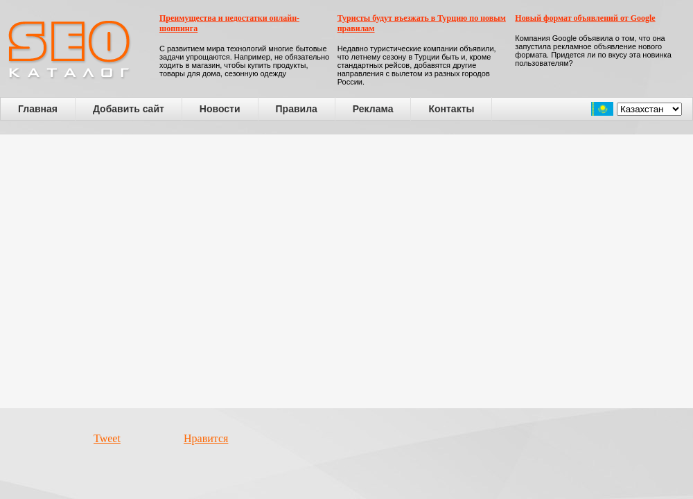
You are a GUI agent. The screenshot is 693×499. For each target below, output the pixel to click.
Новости (220, 108)
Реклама (373, 108)
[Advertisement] (130, 271)
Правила (296, 108)
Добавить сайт (128, 108)
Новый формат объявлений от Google (585, 18)
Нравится (206, 438)
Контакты (451, 108)
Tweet (107, 438)
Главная (38, 108)
